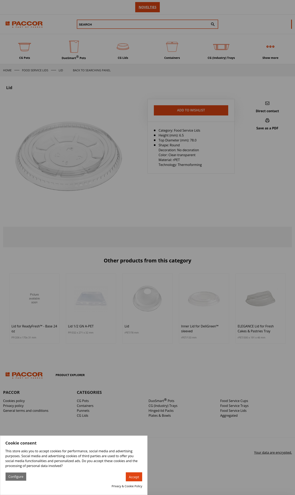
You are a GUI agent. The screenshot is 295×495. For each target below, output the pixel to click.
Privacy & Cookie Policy (127, 486)
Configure (15, 476)
